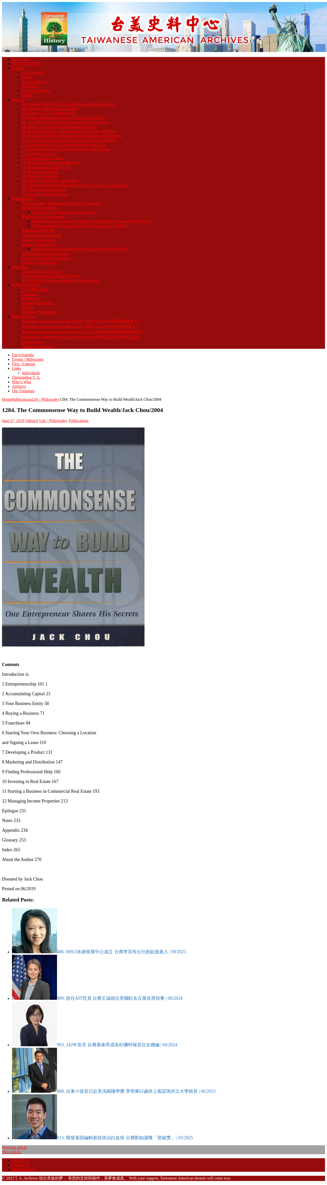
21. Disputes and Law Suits (44, 190)
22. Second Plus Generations (45, 194)
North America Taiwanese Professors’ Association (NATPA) (80, 226)
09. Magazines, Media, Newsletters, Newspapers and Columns (72, 136)
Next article (11, 1152)
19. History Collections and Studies (50, 180)
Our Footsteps (33, 72)
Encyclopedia (23, 355)
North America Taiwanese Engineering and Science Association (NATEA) (91, 221)
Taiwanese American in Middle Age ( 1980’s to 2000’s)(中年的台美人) (79, 326)
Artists (27, 77)
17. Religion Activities (40, 172)
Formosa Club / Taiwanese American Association (61, 203)
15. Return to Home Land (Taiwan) (50, 162)
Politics (28, 307)
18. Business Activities (40, 176)
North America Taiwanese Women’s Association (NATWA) (79, 249)
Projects (18, 100)
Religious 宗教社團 (38, 230)
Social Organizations (38, 244)
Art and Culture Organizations (46, 258)
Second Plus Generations (42, 235)
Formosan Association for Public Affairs (64, 212)
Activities (20, 267)
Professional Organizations (43, 216)
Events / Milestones (28, 359)
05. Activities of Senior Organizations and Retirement (65, 122)
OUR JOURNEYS (27, 64)
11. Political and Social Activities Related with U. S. (64, 144)
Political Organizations (40, 208)
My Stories (21, 59)
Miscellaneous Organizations (45, 253)
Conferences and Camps (41, 271)
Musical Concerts (36, 90)
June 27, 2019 (13, 420)
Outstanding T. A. (26, 377)
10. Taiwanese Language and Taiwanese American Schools (69, 140)
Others (27, 95)
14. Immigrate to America (42, 158)
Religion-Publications (39, 312)
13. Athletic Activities (39, 154)
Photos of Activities (38, 346)
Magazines (30, 298)
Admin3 (31, 420)
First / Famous (23, 364)
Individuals (31, 373)
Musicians (30, 86)
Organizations (23, 198)
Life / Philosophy (36, 289)
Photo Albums (23, 316)
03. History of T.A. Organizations (49, 113)
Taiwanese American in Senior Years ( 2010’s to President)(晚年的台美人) (82, 332)
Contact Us (21, 1165)
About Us (20, 1160)
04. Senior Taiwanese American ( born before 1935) (63, 118)
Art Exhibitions (34, 82)
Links (16, 368)
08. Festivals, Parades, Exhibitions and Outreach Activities (69, 131)
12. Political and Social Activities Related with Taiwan (66, 149)
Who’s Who (21, 382)
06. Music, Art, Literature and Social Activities (59, 126)
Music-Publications (37, 303)
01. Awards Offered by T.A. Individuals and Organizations (68, 104)
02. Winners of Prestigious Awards (49, 108)
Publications (22, 399)
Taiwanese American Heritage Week (51, 276)
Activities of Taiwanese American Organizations (61, 280)
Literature (30, 294)
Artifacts (19, 386)
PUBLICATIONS (26, 285)
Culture (18, 68)
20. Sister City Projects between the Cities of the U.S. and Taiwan (74, 185)
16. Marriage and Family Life (46, 167)
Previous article (14, 1147)
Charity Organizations (39, 262)
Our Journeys (33, 342)
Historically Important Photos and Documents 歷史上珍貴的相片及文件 (81, 337)
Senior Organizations (39, 240)
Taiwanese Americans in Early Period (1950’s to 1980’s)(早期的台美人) (80, 321)
